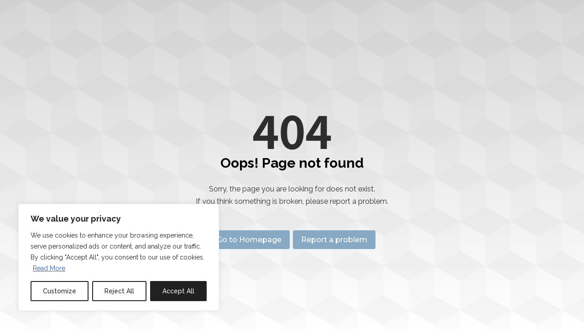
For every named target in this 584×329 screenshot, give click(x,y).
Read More (49, 268)
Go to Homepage (247, 239)
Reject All (119, 291)
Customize (59, 291)
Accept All (178, 291)
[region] (118, 257)
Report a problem (336, 239)
